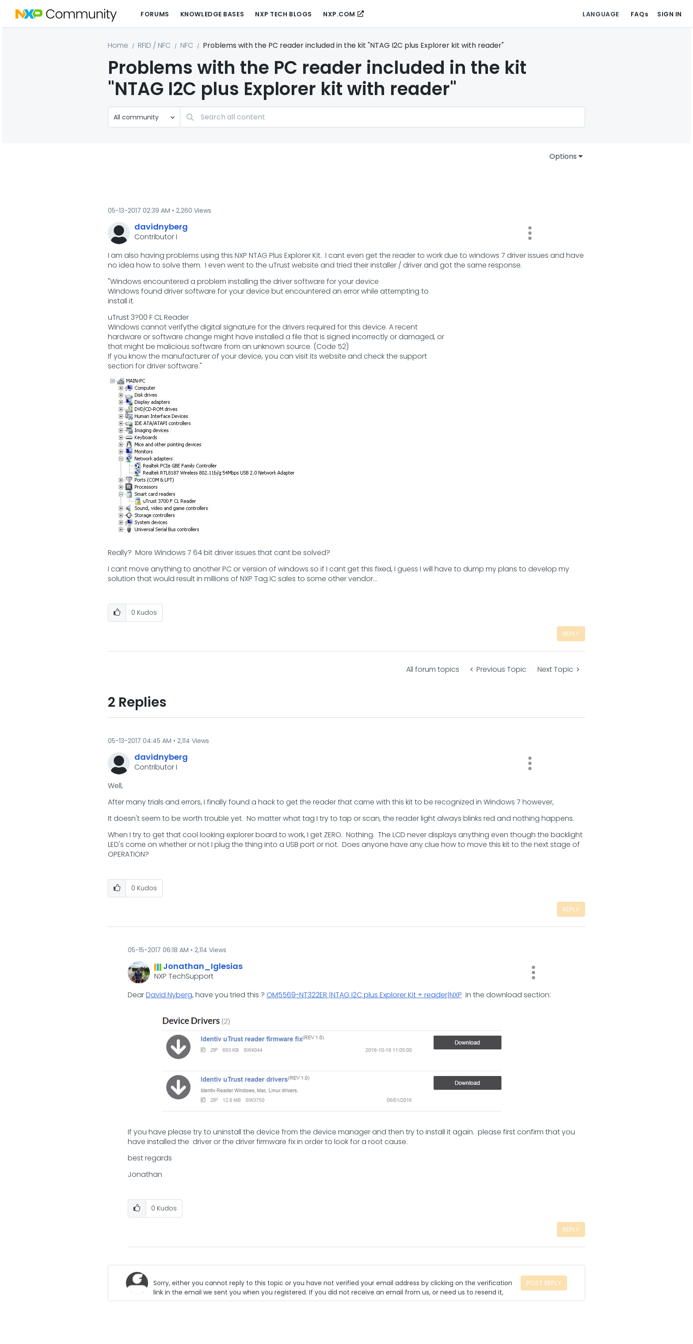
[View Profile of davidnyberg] (161, 226)
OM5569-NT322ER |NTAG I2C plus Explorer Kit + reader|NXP (364, 995)
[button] (530, 233)
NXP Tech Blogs (283, 14)
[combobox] (382, 117)
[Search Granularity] (144, 117)
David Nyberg (169, 995)
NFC (186, 45)
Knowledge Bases (212, 14)
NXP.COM (339, 14)
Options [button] (563, 156)
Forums (155, 14)
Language (601, 14)
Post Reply (543, 1283)
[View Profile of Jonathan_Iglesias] (203, 966)
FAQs (639, 14)
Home (118, 45)
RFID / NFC (154, 45)
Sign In (669, 14)
